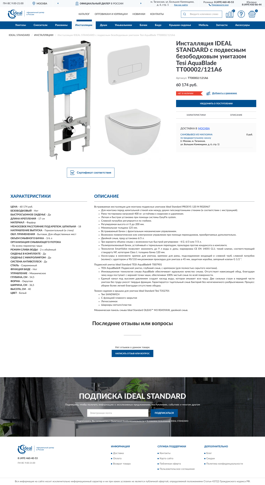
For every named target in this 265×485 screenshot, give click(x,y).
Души (103, 25)
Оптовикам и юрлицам (111, 14)
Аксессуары (242, 25)
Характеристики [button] (196, 115)
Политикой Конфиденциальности (127, 421)
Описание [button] (236, 115)
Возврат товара (122, 464)
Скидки (210, 458)
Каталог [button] (84, 14)
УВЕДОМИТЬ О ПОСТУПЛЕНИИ (216, 104)
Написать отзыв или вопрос (132, 353)
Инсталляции (83, 25)
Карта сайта (166, 458)
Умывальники (123, 25)
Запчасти (222, 25)
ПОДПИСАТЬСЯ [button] (164, 413)
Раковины (61, 25)
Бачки (143, 25)
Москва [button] (204, 128)
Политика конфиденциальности (224, 464)
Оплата (117, 458)
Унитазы (20, 25)
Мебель (203, 25)
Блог (209, 453)
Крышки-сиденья (180, 25)
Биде (158, 25)
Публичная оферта (170, 464)
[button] (219, 5)
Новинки (138, 14)
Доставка (118, 453)
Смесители (40, 25)
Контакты (157, 14)
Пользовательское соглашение (177, 469)
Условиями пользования (158, 421)
